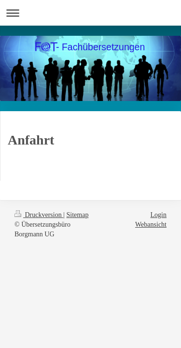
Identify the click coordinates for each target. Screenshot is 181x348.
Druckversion (38, 214)
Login (159, 214)
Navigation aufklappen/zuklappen (90, 12)
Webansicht (151, 224)
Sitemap (78, 214)
